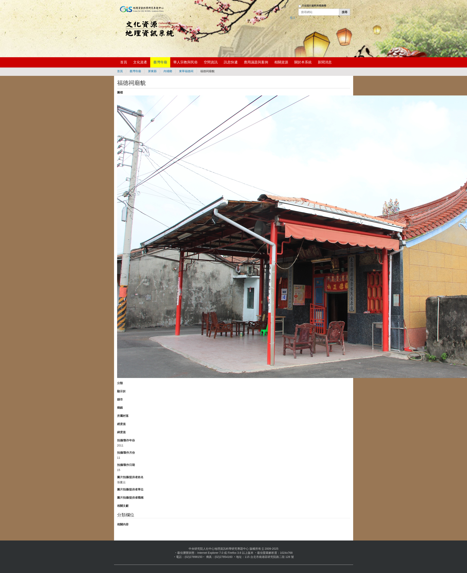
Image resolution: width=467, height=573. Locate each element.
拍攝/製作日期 (126, 464)
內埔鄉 (168, 71)
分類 (120, 383)
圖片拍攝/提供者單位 (130, 489)
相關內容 (123, 524)
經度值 (121, 424)
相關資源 (281, 62)
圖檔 (120, 92)
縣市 (120, 399)
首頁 (123, 62)
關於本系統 (303, 62)
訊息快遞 (231, 62)
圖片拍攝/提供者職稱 (130, 497)
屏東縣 (152, 71)
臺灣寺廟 (160, 62)
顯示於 (121, 391)
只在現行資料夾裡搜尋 (314, 5)
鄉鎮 (120, 407)
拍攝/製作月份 (126, 452)
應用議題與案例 (256, 62)
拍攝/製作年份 (126, 440)
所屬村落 (123, 415)
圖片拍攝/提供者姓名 (130, 477)
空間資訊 (211, 62)
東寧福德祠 (186, 71)
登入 (293, 17)
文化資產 (140, 62)
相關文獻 (123, 505)
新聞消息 (325, 62)
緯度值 (121, 432)
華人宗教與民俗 (185, 62)
